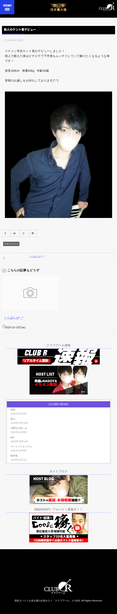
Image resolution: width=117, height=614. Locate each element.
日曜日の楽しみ (18, 428)
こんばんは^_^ (13, 318)
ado (12, 437)
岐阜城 (13, 455)
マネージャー (11, 243)
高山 (12, 418)
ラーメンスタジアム (21, 446)
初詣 (12, 409)
